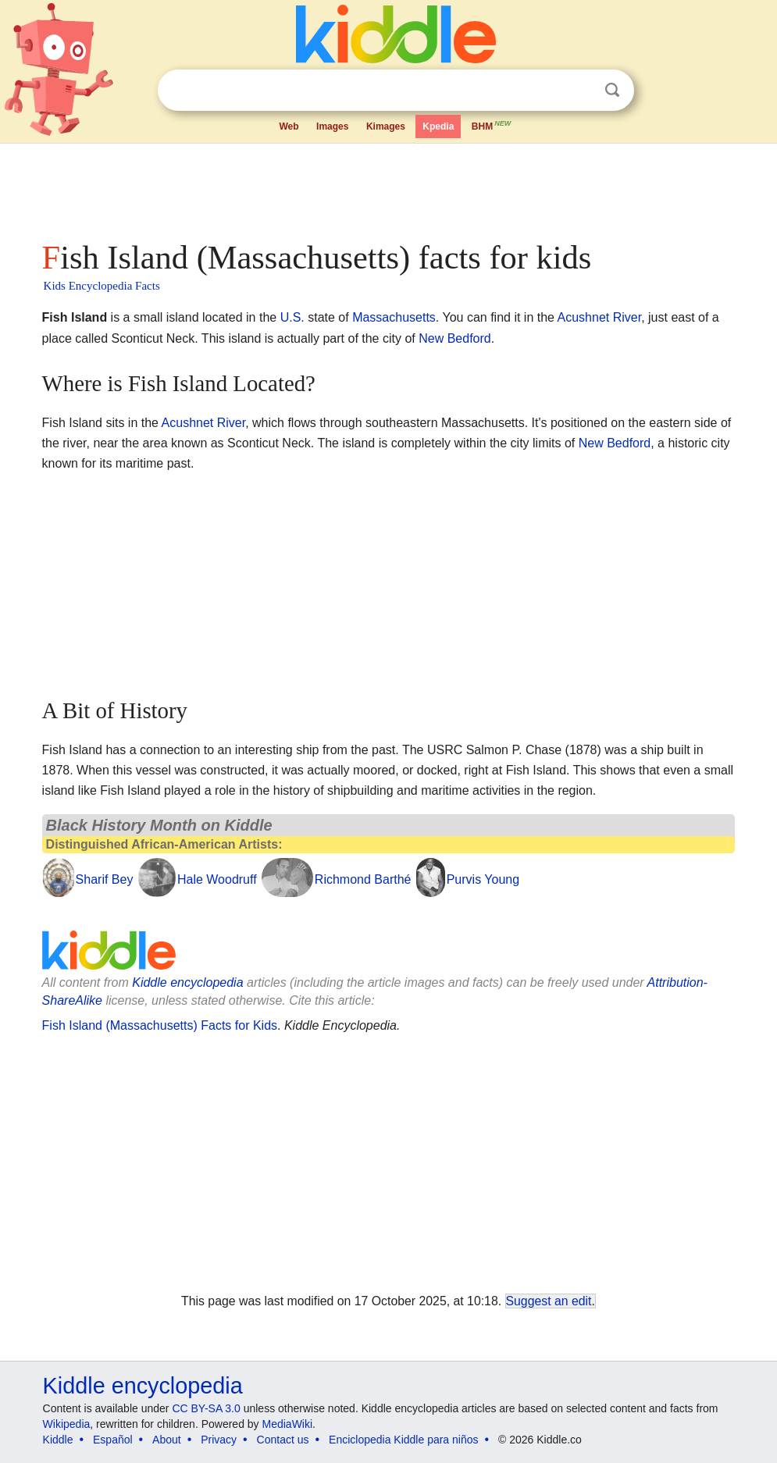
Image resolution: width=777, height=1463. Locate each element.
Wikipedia (67, 1424)
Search (612, 90)
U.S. (292, 317)
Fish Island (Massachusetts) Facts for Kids (159, 1025)
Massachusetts (394, 317)
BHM (492, 125)
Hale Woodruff (217, 879)
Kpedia (438, 126)
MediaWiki (287, 1424)
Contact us (283, 1439)
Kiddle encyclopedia (187, 982)
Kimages (385, 126)
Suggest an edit (549, 1301)
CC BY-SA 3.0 (206, 1408)
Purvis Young (483, 879)
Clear (580, 90)
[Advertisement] (389, 187)
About (166, 1439)
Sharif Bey (105, 879)
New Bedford (455, 338)
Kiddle (58, 1439)
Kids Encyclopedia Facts (102, 285)
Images (332, 126)
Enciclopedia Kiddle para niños (403, 1439)
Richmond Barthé (363, 879)
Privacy (219, 1439)
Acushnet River (600, 317)
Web (288, 126)
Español (113, 1439)
